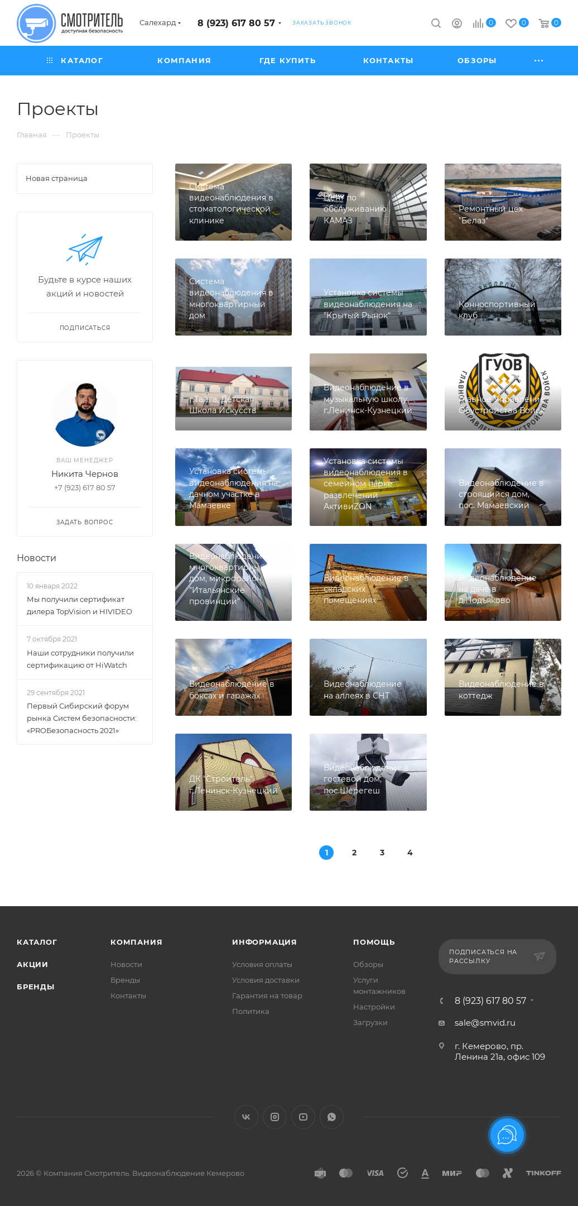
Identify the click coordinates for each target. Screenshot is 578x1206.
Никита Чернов (84, 473)
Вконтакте (246, 1117)
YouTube (303, 1117)
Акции (33, 964)
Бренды (36, 986)
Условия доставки (266, 979)
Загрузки (370, 1022)
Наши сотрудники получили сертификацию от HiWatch (80, 658)
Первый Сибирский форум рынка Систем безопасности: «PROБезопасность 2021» (82, 718)
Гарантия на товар (267, 995)
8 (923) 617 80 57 (236, 23)
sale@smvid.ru (485, 1022)
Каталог (37, 941)
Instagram (275, 1117)
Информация (264, 941)
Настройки (374, 1006)
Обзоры (368, 964)
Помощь (374, 941)
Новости (36, 558)
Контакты (128, 995)
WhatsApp (332, 1117)
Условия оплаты (262, 964)
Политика (250, 1011)
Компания (136, 941)
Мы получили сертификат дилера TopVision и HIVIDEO (79, 605)
